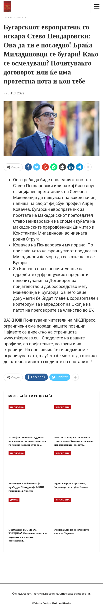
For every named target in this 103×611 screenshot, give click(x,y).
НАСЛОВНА (17, 407)
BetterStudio (61, 603)
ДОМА (14, 499)
